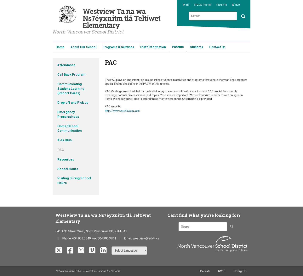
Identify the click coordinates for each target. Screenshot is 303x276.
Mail (186, 5)
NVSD (236, 5)
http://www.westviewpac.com (122, 110)
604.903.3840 (81, 238)
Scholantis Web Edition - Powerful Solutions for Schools (88, 271)
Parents (221, 5)
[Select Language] (129, 250)
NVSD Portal (202, 5)
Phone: (67, 238)
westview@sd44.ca (146, 238)
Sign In (241, 271)
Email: (128, 238)
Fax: (94, 238)
